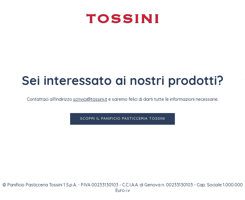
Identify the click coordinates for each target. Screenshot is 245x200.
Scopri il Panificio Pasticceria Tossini (122, 118)
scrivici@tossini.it (90, 99)
